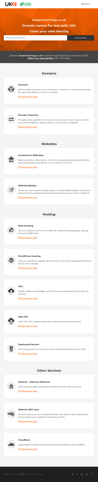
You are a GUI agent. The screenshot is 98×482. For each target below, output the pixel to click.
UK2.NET (22, 474)
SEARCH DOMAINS (80, 38)
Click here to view (28, 97)
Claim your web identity (40, 58)
